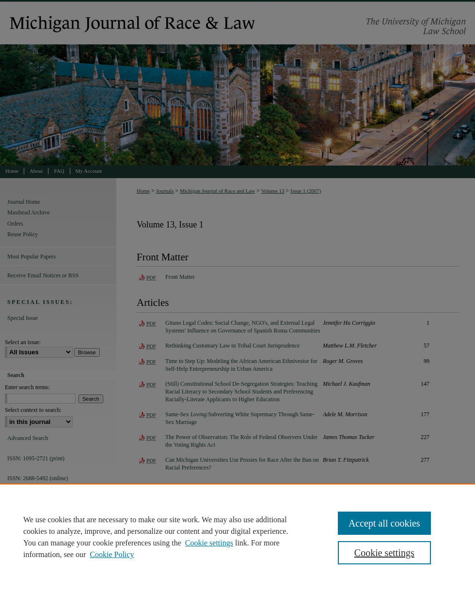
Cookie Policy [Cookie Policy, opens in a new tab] (112, 554)
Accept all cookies (384, 523)
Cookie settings (209, 543)
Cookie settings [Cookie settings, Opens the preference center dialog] (384, 552)
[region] (237, 537)
